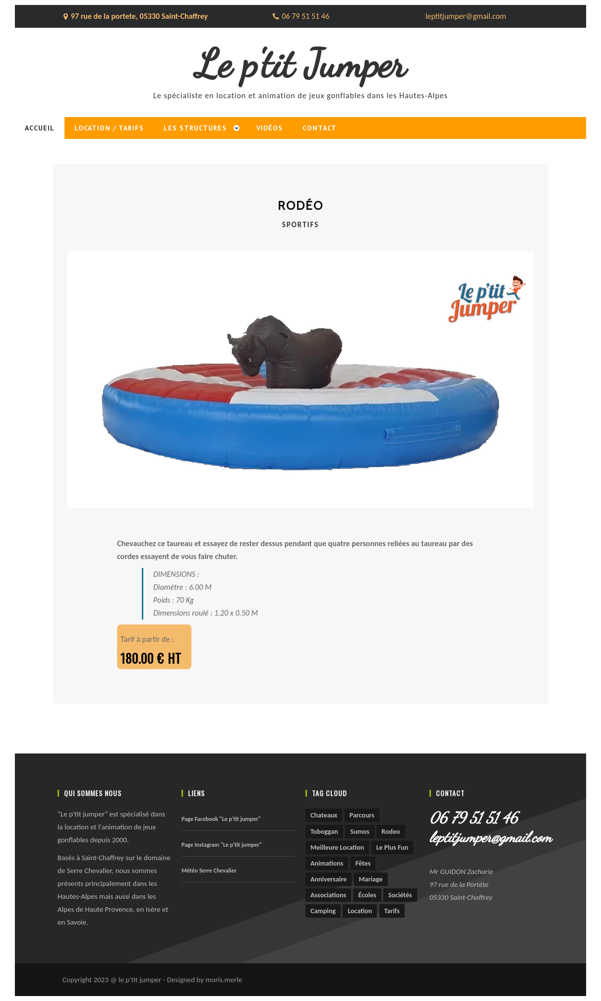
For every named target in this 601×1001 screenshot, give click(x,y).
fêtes (363, 863)
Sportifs (300, 224)
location (360, 911)
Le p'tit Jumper (301, 63)
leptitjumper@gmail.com (486, 837)
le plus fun (392, 847)
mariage (371, 879)
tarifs (392, 911)
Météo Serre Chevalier (209, 870)
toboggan (324, 831)
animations (326, 863)
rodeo (390, 831)
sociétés (400, 895)
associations (328, 895)
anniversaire (328, 879)
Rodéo (300, 205)
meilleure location (337, 847)
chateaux (323, 815)
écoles (367, 895)
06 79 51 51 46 (473, 817)
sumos (359, 831)
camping (323, 911)
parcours (362, 815)
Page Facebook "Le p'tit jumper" (221, 818)
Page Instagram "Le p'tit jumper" (221, 844)
